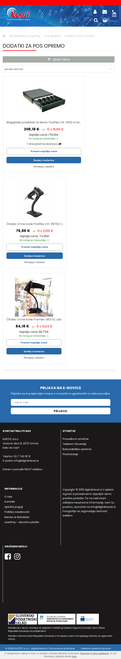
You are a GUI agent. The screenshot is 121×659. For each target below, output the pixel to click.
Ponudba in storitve (76, 439)
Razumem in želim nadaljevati (94, 653)
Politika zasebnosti (16, 512)
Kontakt (9, 501)
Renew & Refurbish (16, 517)
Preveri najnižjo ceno (44, 151)
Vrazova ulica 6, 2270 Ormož (20, 443)
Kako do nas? (11, 448)
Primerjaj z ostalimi (44, 166)
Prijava (60, 411)
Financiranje (70, 454)
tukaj (74, 656)
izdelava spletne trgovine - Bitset (84, 650)
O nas (8, 496)
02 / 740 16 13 (22, 456)
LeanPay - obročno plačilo (21, 522)
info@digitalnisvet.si (26, 460)
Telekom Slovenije (74, 444)
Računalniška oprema (77, 449)
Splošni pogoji (13, 507)
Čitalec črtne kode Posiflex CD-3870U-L (34, 224)
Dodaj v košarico (43, 160)
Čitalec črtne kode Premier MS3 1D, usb (33, 319)
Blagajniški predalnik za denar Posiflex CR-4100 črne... (43, 122)
